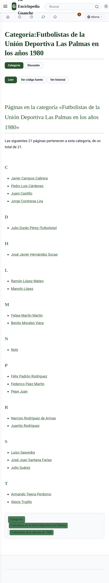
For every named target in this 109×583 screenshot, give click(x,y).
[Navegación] (6, 6)
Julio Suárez (20, 467)
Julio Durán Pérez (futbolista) (34, 228)
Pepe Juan (19, 391)
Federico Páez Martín (27, 384)
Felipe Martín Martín (27, 315)
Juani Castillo (21, 193)
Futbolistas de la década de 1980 (31, 532)
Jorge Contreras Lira (27, 201)
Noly (14, 350)
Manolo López (22, 289)
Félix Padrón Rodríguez (29, 376)
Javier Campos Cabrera (29, 178)
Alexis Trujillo (21, 502)
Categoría (14, 65)
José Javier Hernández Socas (34, 254)
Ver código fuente (32, 79)
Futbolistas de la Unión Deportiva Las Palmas (38, 525)
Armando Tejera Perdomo (31, 494)
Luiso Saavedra (23, 452)
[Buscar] (73, 6)
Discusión (34, 65)
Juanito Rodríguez (25, 426)
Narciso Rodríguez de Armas (33, 418)
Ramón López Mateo (27, 281)
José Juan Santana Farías (31, 460)
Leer (11, 79)
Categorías (16, 519)
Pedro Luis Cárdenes (27, 186)
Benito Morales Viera (27, 323)
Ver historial (57, 79)
